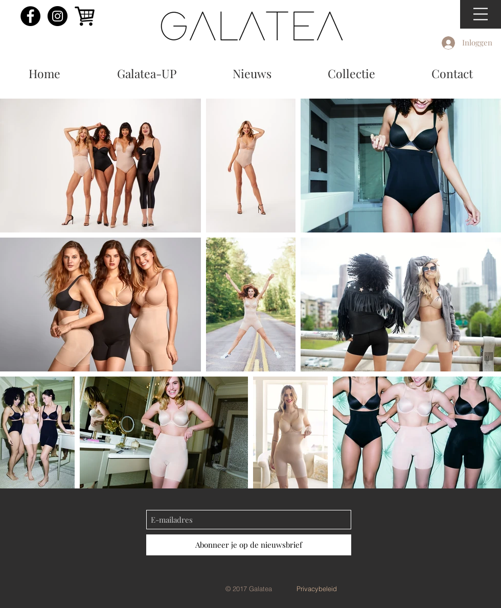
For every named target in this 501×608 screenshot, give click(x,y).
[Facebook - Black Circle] (30, 16)
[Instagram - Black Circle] (57, 16)
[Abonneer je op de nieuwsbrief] (248, 544)
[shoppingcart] (85, 16)
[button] (480, 14)
